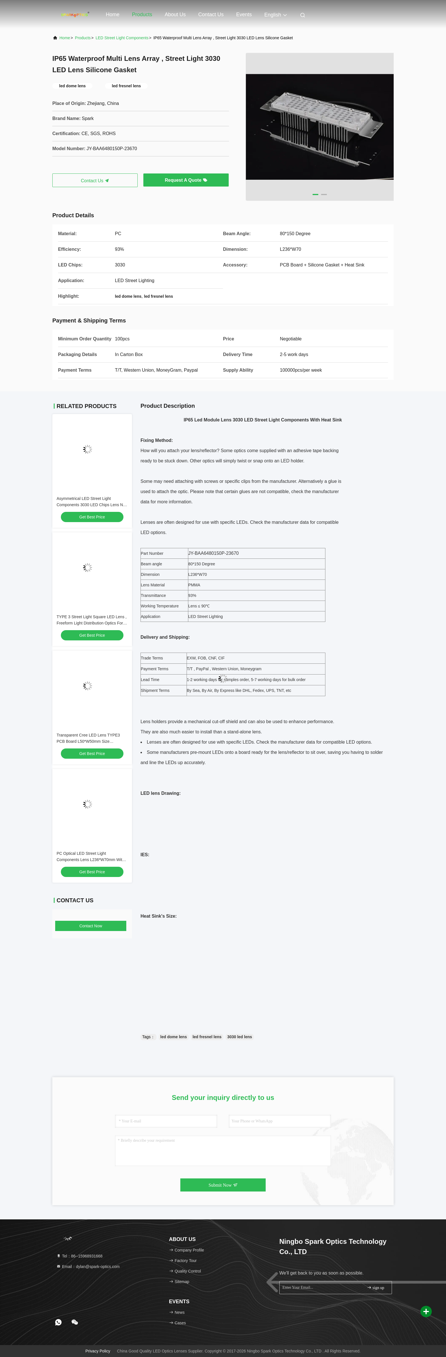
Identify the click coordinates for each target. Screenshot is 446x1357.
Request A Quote (186, 180)
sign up (375, 1287)
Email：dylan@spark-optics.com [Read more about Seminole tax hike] (87, 1266)
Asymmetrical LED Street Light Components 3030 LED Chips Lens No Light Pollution (91, 504)
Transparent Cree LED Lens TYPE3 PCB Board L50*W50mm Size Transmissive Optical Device (88, 741)
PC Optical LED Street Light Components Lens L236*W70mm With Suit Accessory (90, 859)
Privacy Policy (97, 1351)
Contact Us (211, 14)
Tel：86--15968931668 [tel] (79, 1256)
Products (142, 14)
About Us (175, 14)
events (244, 14)
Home (112, 14)
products (83, 38)
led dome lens (173, 1037)
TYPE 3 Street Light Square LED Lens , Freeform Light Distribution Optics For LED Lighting (92, 623)
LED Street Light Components (122, 38)
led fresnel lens (207, 1037)
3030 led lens (239, 1037)
